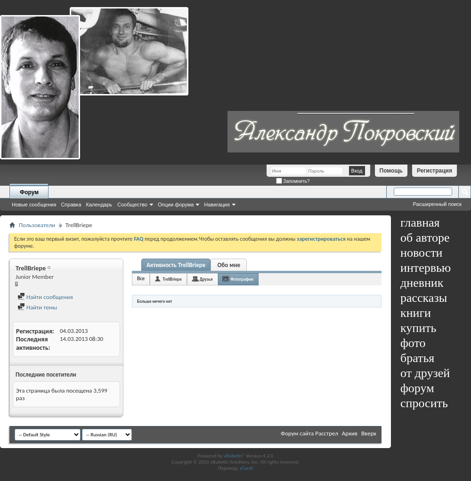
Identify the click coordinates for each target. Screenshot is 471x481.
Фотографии (242, 279)
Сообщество (132, 204)
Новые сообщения (34, 204)
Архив (349, 433)
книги (415, 313)
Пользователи (37, 225)
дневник (421, 283)
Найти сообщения (45, 296)
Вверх (368, 433)
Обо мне (229, 264)
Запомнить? (293, 181)
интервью (425, 268)
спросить (424, 403)
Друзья (206, 279)
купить (418, 328)
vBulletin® (234, 456)
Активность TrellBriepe (175, 264)
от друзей (425, 373)
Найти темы (37, 307)
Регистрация (434, 170)
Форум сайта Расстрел (309, 433)
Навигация (216, 204)
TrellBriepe (171, 279)
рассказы (423, 298)
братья (417, 358)
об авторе (424, 237)
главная (420, 222)
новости (421, 253)
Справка (71, 204)
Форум (29, 192)
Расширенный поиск (437, 204)
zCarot (246, 468)
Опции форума (176, 204)
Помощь (391, 170)
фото (413, 343)
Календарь (99, 204)
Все (141, 279)
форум (417, 388)
